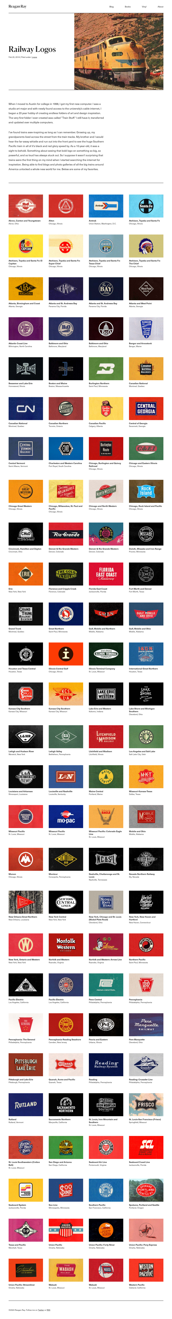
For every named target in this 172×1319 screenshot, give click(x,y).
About (160, 6)
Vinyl (144, 6)
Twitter (41, 1309)
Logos (34, 57)
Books (128, 6)
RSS (48, 1309)
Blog (111, 6)
